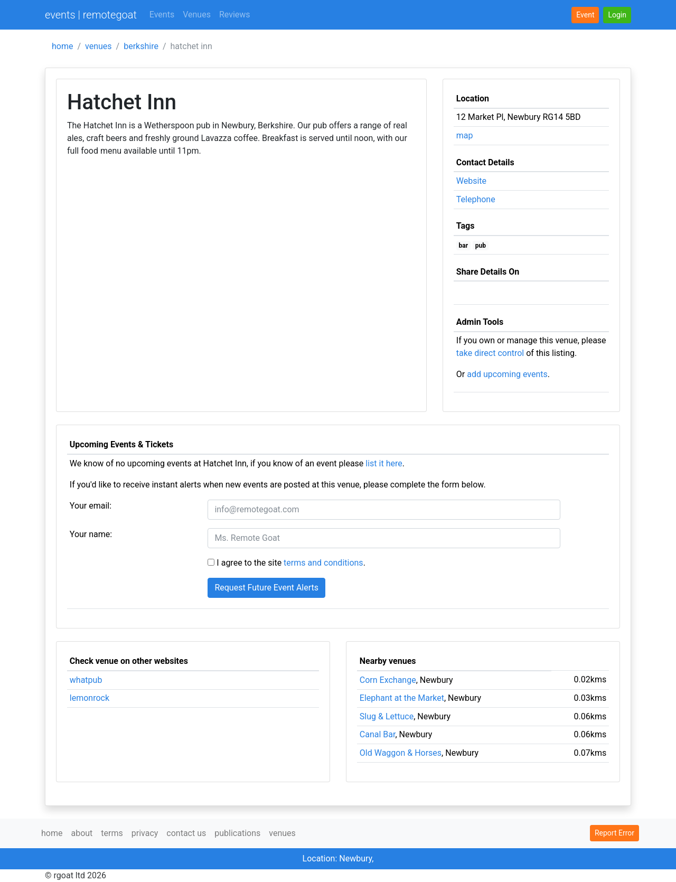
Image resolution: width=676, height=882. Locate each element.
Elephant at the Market (402, 698)
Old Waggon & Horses (401, 753)
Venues (197, 15)
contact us (186, 833)
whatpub (86, 680)
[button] (617, 15)
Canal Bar (378, 734)
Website (471, 181)
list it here (383, 463)
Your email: (90, 506)
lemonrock (89, 698)
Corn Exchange (388, 680)
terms (112, 833)
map (464, 135)
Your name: (91, 534)
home (62, 46)
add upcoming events (507, 374)
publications (237, 833)
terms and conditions (323, 563)
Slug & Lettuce (387, 716)
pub (480, 245)
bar (463, 245)
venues (98, 46)
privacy (145, 833)
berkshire (141, 46)
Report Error (614, 833)
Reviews (234, 15)
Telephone (475, 199)
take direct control (490, 353)
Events (161, 15)
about (81, 833)
